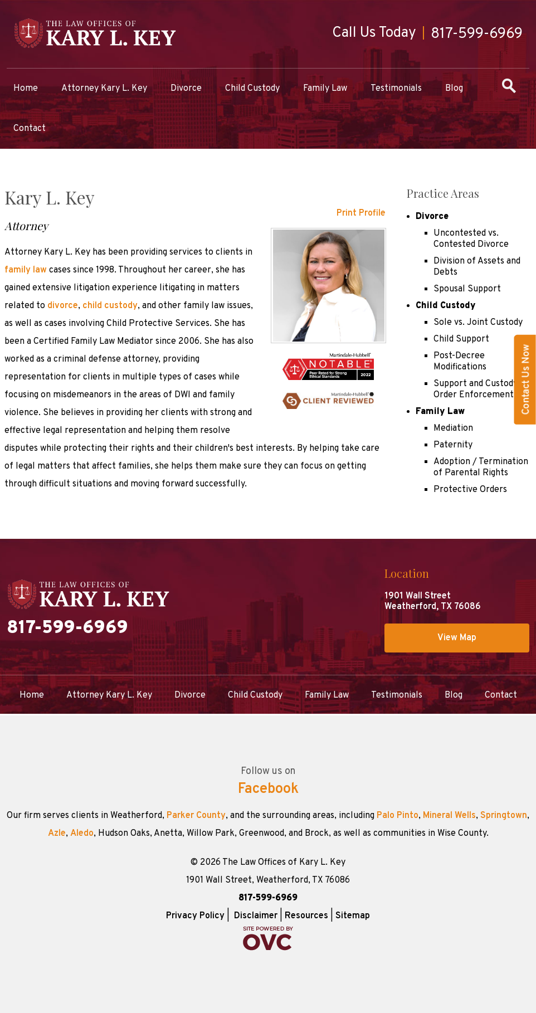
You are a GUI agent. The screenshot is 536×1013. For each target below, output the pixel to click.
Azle (57, 833)
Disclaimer (255, 916)
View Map (456, 638)
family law (25, 270)
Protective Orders (470, 489)
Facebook (268, 789)
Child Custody (252, 88)
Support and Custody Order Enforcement (475, 389)
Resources (306, 916)
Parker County (196, 815)
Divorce (186, 88)
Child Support (461, 339)
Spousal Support (467, 289)
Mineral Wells (449, 815)
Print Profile (361, 213)
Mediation (453, 428)
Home (25, 88)
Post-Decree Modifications (459, 361)
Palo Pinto (397, 815)
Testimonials (396, 88)
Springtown (503, 815)
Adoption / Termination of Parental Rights (480, 467)
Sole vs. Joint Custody (478, 322)
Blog (454, 88)
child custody (110, 305)
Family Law (325, 88)
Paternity (452, 445)
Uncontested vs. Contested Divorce (471, 239)
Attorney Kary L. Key (104, 88)
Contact (29, 128)
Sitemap (352, 916)
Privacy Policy (195, 916)
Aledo (82, 833)
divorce (62, 305)
